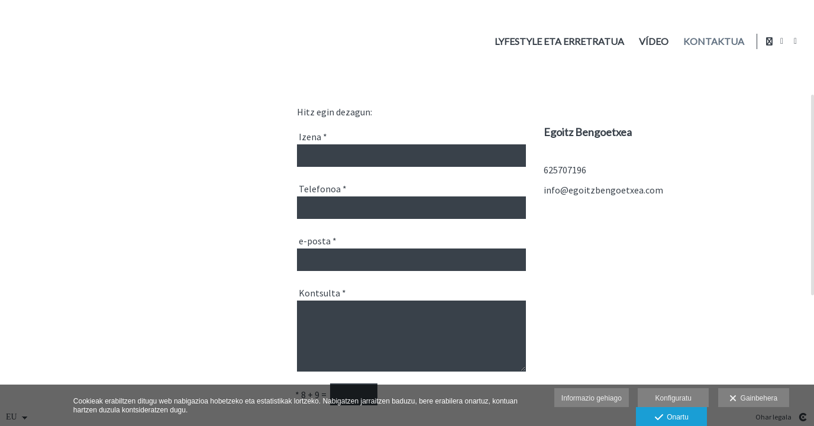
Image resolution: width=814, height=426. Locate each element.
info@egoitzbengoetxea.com (603, 190)
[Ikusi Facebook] (782, 41)
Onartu (672, 417)
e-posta (318, 241)
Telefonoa (323, 189)
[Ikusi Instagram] (796, 41)
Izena (313, 137)
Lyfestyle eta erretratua (557, 41)
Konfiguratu (673, 398)
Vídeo (651, 41)
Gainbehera (753, 399)
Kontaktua (711, 41)
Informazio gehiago (591, 398)
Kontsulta (322, 293)
